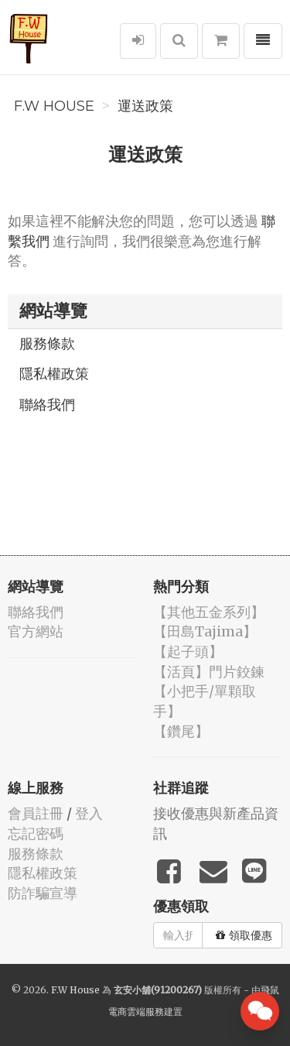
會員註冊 (35, 813)
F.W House (54, 106)
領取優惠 (244, 935)
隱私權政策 (54, 373)
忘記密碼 (35, 833)
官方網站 (35, 631)
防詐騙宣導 (42, 893)
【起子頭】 (188, 651)
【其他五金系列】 (208, 612)
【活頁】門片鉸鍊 (208, 672)
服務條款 (47, 343)
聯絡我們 (47, 404)
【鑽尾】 (181, 731)
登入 (89, 813)
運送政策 (145, 106)
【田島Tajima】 (205, 631)
